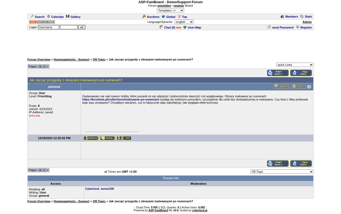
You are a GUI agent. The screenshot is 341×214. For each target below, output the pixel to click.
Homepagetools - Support (71, 59)
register (178, 5)
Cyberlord (92, 188)
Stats (306, 16)
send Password (280, 27)
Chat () (167, 27)
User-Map (192, 27)
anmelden (164, 5)
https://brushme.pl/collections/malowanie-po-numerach (120, 99)
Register (304, 27)
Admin (307, 21)
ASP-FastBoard (158, 210)
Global (168, 16)
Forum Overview (38, 59)
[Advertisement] (170, 43)
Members (289, 16)
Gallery (73, 16)
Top (182, 16)
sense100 (107, 188)
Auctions (151, 16)
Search (37, 16)
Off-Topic (99, 59)
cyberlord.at (199, 210)
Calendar (55, 16)
